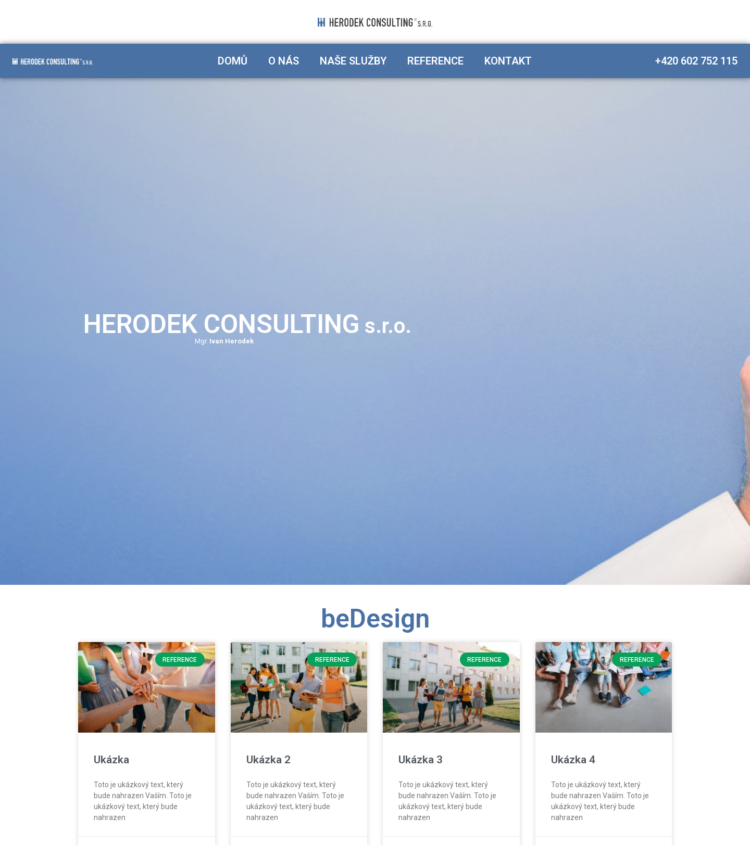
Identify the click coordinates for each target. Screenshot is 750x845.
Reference (435, 61)
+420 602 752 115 (696, 61)
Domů (232, 61)
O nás (283, 61)
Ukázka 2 (268, 759)
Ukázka (111, 759)
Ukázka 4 (573, 759)
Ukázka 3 (420, 759)
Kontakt (508, 61)
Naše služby (353, 61)
